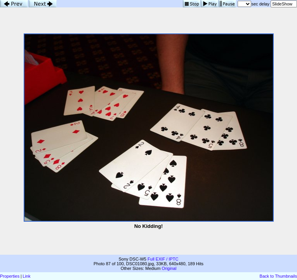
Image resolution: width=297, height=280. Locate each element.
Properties (9, 276)
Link (26, 276)
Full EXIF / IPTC (163, 259)
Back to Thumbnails (278, 276)
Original (169, 268)
